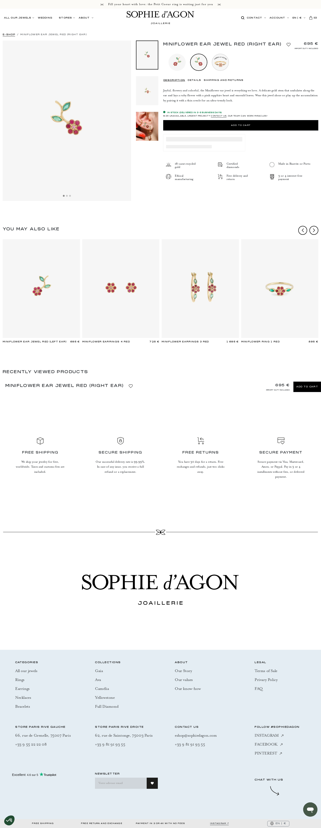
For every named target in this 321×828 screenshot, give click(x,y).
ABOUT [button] (84, 18)
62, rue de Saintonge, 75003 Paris (124, 735)
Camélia (102, 688)
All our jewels (26, 670)
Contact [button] (254, 18)
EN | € (297, 18)
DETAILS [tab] (194, 80)
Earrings (22, 688)
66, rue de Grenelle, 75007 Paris (43, 735)
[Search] (242, 18)
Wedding (45, 18)
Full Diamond (106, 706)
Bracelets (22, 706)
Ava (98, 679)
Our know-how (188, 688)
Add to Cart (241, 125)
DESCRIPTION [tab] (174, 80)
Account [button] (277, 18)
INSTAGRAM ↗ (219, 823)
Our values (184, 679)
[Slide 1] (64, 195)
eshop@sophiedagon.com (196, 735)
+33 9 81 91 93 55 (110, 744)
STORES (65, 18)
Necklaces (23, 697)
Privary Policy (266, 679)
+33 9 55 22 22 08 (31, 744)
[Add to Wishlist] (288, 44)
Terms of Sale (266, 670)
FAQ (259, 688)
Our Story (183, 670)
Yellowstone (105, 697)
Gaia (99, 670)
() (313, 18)
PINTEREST (268, 753)
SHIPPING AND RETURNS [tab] (223, 80)
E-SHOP (9, 35)
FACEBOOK (269, 744)
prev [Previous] (303, 230)
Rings (20, 679)
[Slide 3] (70, 195)
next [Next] (314, 230)
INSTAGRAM (269, 735)
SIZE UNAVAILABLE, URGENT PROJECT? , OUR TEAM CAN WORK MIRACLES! (215, 116)
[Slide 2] (67, 195)
